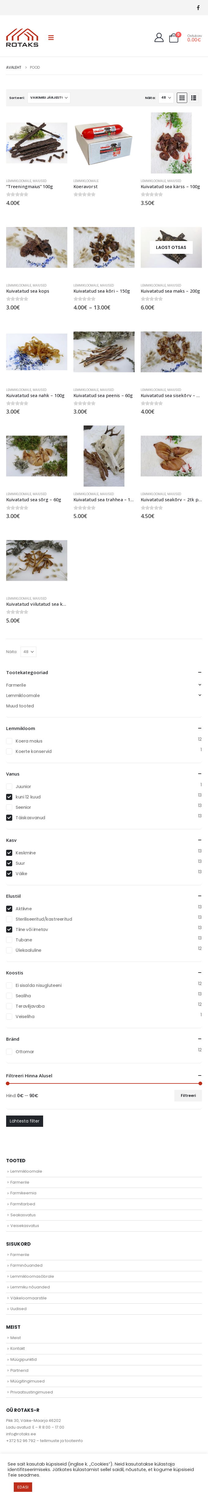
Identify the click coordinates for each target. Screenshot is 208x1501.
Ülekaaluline (28, 950)
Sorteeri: (17, 97)
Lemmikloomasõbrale (32, 1276)
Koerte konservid (33, 751)
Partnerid (19, 1370)
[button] (51, 37)
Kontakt (17, 1348)
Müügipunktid (23, 1359)
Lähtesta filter (24, 1121)
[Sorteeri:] (49, 97)
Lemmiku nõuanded (30, 1287)
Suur (20, 863)
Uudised (18, 1308)
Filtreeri (188, 1095)
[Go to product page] (36, 142)
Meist (15, 1337)
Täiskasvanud (30, 818)
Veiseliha (25, 1016)
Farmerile (16, 685)
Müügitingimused (27, 1381)
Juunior (23, 786)
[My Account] (159, 37)
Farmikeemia (23, 1193)
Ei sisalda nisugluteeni (38, 985)
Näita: (150, 97)
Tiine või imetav (32, 929)
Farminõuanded (26, 1265)
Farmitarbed (22, 1204)
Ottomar (25, 1052)
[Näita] (166, 97)
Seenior (23, 807)
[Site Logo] (22, 37)
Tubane (24, 940)
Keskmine (26, 853)
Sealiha (23, 996)
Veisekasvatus (24, 1225)
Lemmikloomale (18, 181)
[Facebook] (198, 8)
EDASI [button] (22, 1487)
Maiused (39, 181)
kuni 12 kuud (28, 797)
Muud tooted (20, 706)
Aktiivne (24, 909)
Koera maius (29, 741)
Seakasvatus (23, 1215)
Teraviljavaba (30, 1006)
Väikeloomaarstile (28, 1298)
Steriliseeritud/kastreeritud (44, 919)
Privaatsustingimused (31, 1392)
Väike (21, 874)
